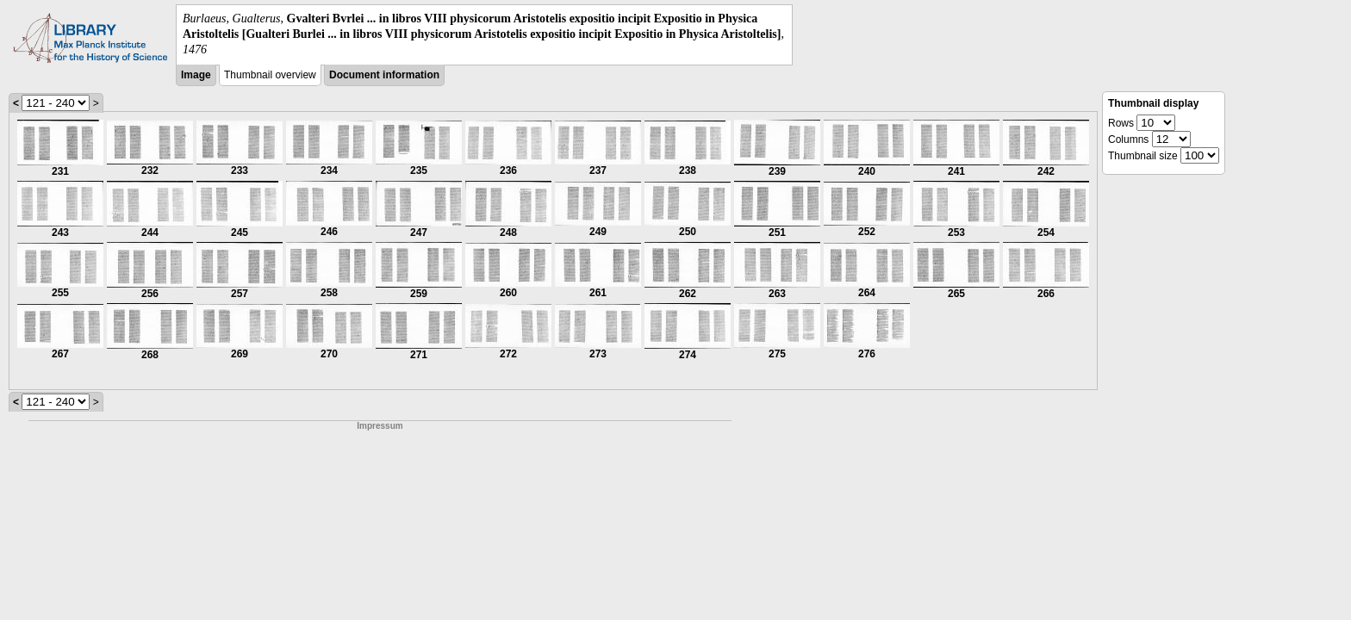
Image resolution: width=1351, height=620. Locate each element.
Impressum (379, 426)
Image (196, 75)
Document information (384, 75)
